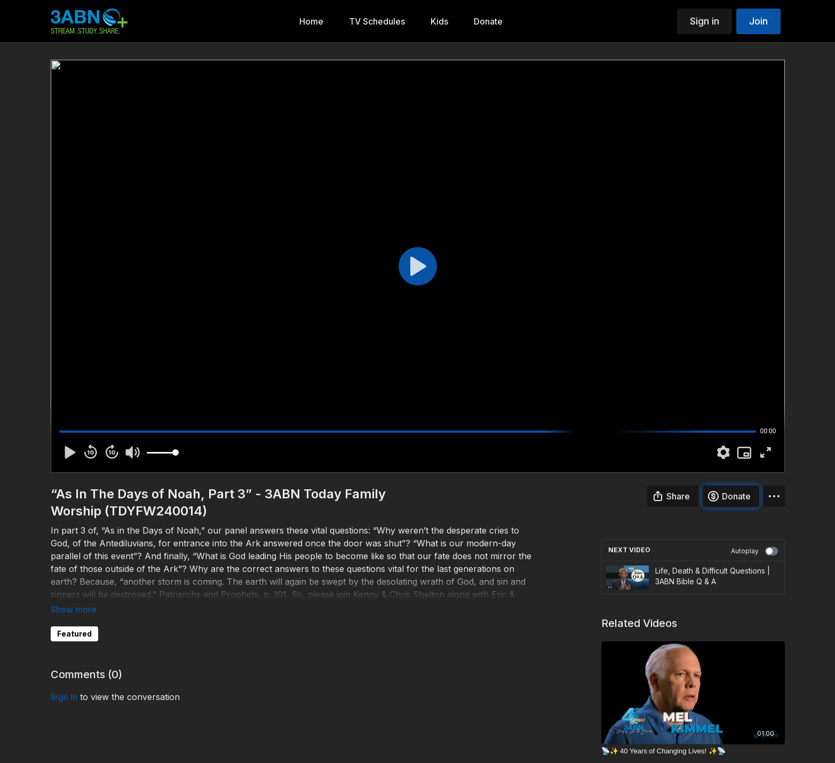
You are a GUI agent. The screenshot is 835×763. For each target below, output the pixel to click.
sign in (64, 697)
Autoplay (754, 551)
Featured (74, 633)
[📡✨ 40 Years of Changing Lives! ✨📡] (693, 751)
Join (758, 21)
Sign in (704, 21)
